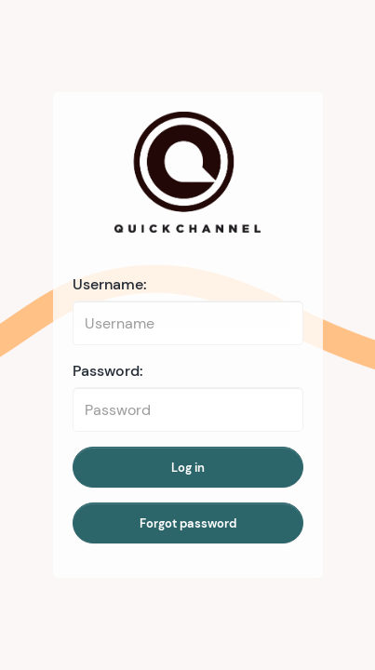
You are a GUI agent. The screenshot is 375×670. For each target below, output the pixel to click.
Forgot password (188, 523)
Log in (188, 468)
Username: (110, 284)
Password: (108, 371)
